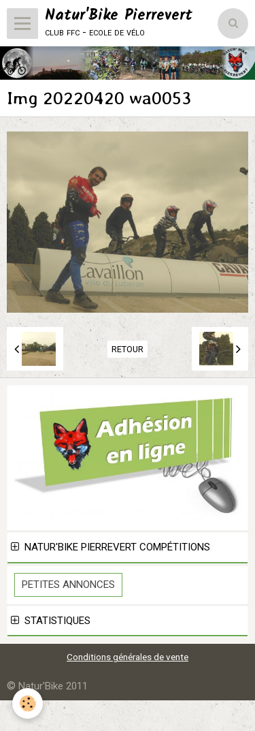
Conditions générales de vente (127, 656)
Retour (127, 349)
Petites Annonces (68, 584)
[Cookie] (27, 703)
